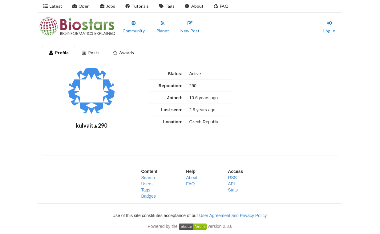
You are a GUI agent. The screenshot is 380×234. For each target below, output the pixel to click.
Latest (52, 6)
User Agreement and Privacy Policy (232, 215)
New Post (190, 27)
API (231, 183)
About (194, 6)
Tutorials (137, 6)
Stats (233, 189)
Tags (167, 6)
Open (81, 6)
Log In (329, 27)
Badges (148, 196)
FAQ (221, 6)
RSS (232, 177)
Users (146, 183)
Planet (162, 27)
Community (134, 27)
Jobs (107, 6)
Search (148, 177)
